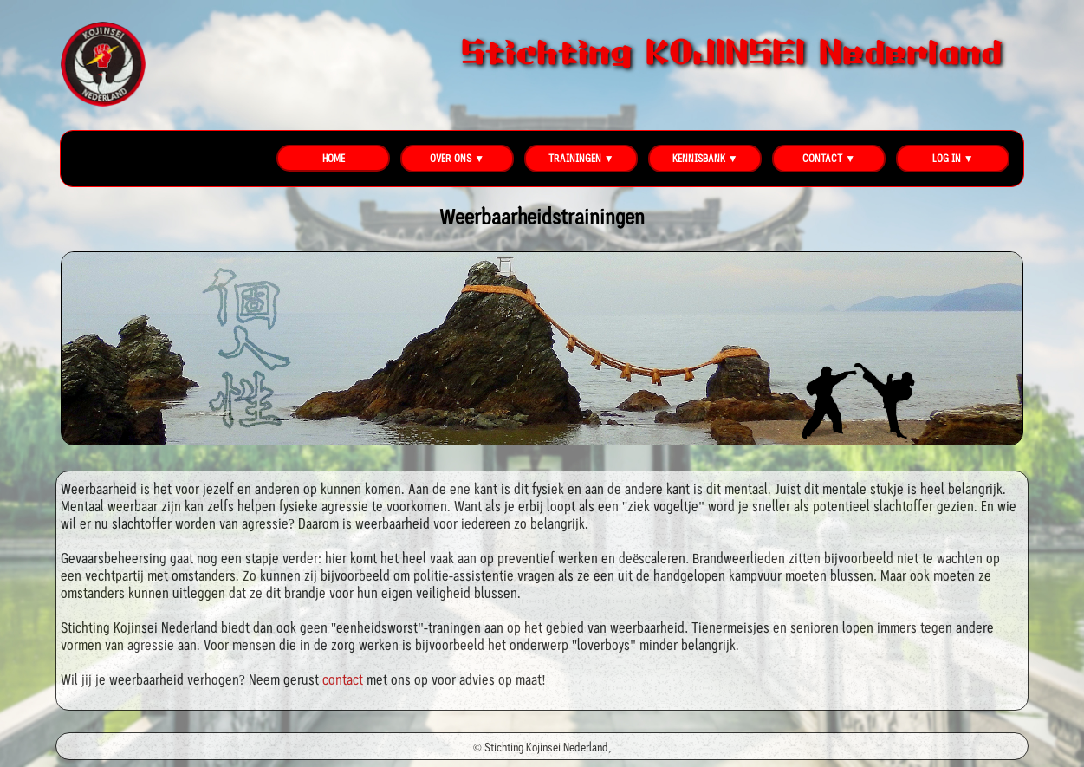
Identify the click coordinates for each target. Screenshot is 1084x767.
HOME (333, 158)
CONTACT (822, 158)
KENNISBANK (698, 158)
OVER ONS (450, 158)
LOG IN (946, 158)
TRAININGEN (574, 158)
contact (342, 679)
